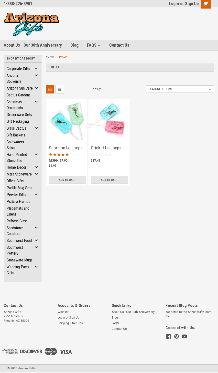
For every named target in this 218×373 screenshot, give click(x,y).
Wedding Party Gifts (18, 270)
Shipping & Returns (70, 323)
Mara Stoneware (19, 174)
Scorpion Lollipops (66, 147)
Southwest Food (19, 240)
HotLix (63, 56)
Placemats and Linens (18, 211)
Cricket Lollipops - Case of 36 (107, 148)
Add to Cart (67, 180)
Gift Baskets (16, 135)
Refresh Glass (17, 221)
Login (174, 3)
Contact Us (119, 45)
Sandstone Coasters (15, 231)
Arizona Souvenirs (14, 78)
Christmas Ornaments (15, 105)
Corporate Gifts (18, 68)
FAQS (94, 45)
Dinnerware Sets (19, 114)
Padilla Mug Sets (19, 188)
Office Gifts (15, 181)
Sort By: (96, 89)
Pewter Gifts (16, 194)
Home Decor (16, 167)
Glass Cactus (16, 128)
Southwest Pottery (15, 250)
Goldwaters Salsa (15, 145)
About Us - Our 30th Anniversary (33, 45)
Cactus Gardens (19, 95)
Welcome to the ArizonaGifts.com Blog (188, 314)
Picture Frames (18, 201)
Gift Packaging (18, 121)
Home (50, 56)
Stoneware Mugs (20, 260)
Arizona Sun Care (20, 88)
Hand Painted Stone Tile (17, 157)
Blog (74, 45)
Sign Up (192, 3)
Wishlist (63, 312)
